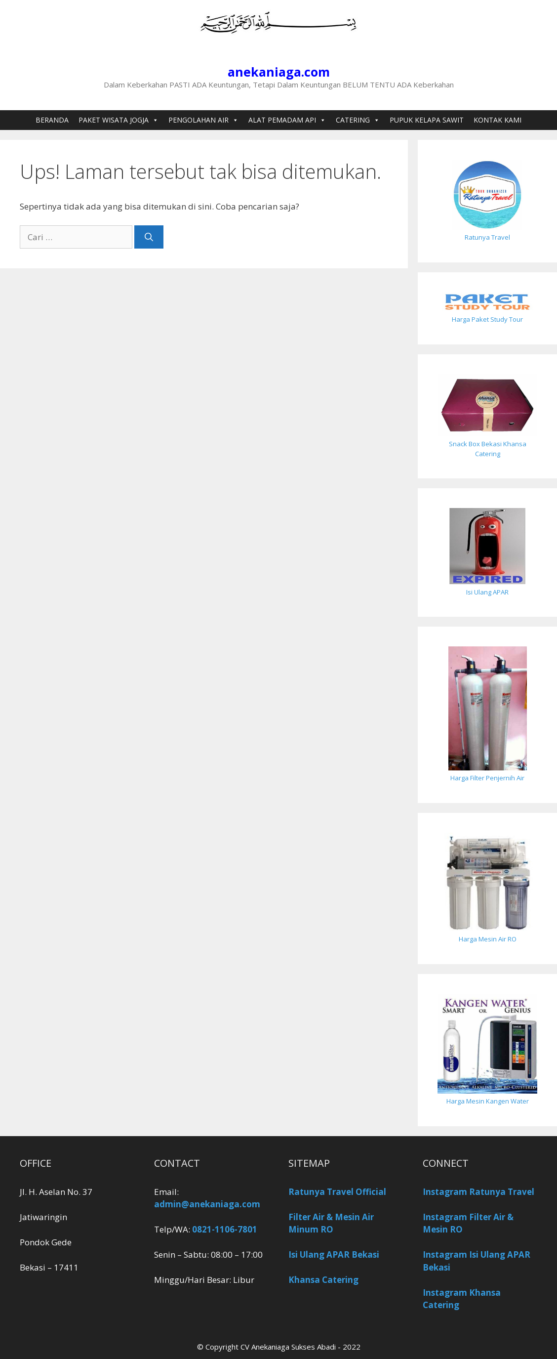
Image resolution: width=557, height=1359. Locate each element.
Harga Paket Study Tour (487, 319)
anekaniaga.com (279, 71)
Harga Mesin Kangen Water (487, 1101)
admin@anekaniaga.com (207, 1204)
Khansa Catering (323, 1279)
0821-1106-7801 (224, 1229)
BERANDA (52, 120)
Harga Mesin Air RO (488, 938)
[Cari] (148, 237)
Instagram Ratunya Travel (478, 1191)
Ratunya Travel (487, 237)
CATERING (358, 120)
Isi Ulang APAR (487, 592)
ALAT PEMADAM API (287, 120)
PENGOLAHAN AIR (203, 120)
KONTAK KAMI (497, 120)
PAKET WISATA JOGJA (119, 120)
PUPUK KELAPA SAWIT (427, 120)
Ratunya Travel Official (337, 1191)
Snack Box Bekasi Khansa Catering (487, 448)
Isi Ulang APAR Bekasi (333, 1254)
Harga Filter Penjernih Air (487, 777)
